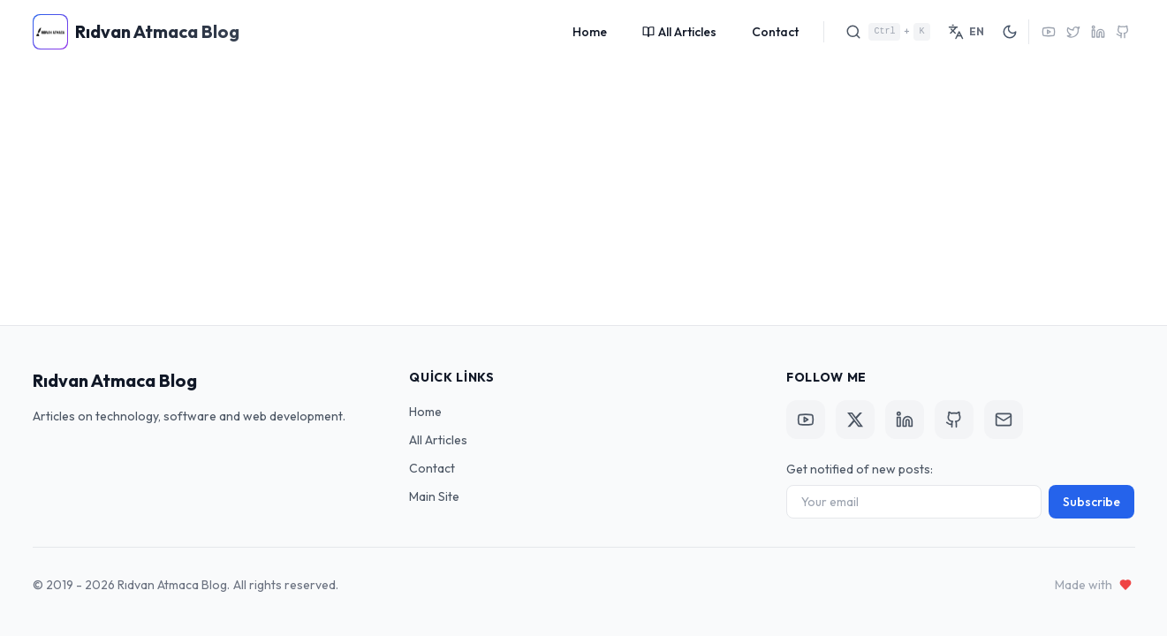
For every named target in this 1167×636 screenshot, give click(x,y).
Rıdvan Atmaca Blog (115, 380)
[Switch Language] (966, 32)
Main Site (434, 496)
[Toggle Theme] (1010, 32)
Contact (775, 32)
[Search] (887, 32)
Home (589, 32)
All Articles (679, 32)
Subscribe (1091, 502)
